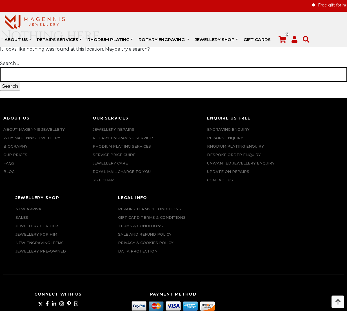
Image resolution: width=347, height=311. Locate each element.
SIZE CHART (72, 184)
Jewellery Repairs (81, 134)
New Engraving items (241, 167)
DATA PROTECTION (308, 201)
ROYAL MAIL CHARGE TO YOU (90, 176)
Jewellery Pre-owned (242, 176)
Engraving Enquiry (167, 134)
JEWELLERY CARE (78, 167)
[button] (35, 36)
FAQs (8, 184)
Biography (15, 167)
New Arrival (231, 134)
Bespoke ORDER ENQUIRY (173, 167)
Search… (9, 68)
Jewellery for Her (238, 150)
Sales (223, 142)
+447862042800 (45, 274)
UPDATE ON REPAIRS (167, 193)
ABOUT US (80, 21)
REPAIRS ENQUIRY (164, 142)
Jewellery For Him (237, 159)
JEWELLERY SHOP (279, 21)
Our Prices (15, 176)
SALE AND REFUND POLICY (315, 176)
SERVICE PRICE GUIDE (82, 159)
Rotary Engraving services (92, 142)
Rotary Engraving (226, 21)
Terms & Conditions (311, 167)
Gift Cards (321, 21)
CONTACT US (159, 201)
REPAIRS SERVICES (122, 21)
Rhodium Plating (173, 21)
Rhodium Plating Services (90, 150)
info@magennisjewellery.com (46, 266)
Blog (9, 193)
